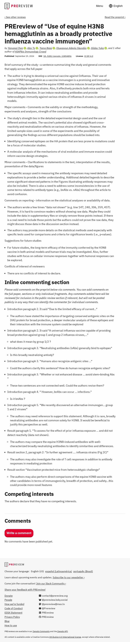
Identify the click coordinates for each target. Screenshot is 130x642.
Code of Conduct (14, 608)
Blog (7, 621)
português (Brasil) (83, 571)
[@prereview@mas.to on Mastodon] (52, 604)
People (8, 599)
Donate (9, 595)
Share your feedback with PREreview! (25, 589)
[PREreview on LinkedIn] (46, 612)
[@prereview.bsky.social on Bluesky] (53, 599)
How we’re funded (14, 604)
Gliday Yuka (97, 48)
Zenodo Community (41, 631)
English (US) (37, 571)
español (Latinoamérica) (58, 571)
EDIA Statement (13, 612)
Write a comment (19, 533)
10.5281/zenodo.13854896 (57, 56)
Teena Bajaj (45, 48)
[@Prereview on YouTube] (47, 608)
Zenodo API (62, 631)
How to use (11, 625)
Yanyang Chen (15, 48)
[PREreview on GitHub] (46, 616)
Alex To (31, 48)
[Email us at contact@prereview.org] (53, 595)
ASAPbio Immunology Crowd (30, 51)
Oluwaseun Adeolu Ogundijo (71, 48)
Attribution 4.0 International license (65, 637)
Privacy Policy (12, 616)
